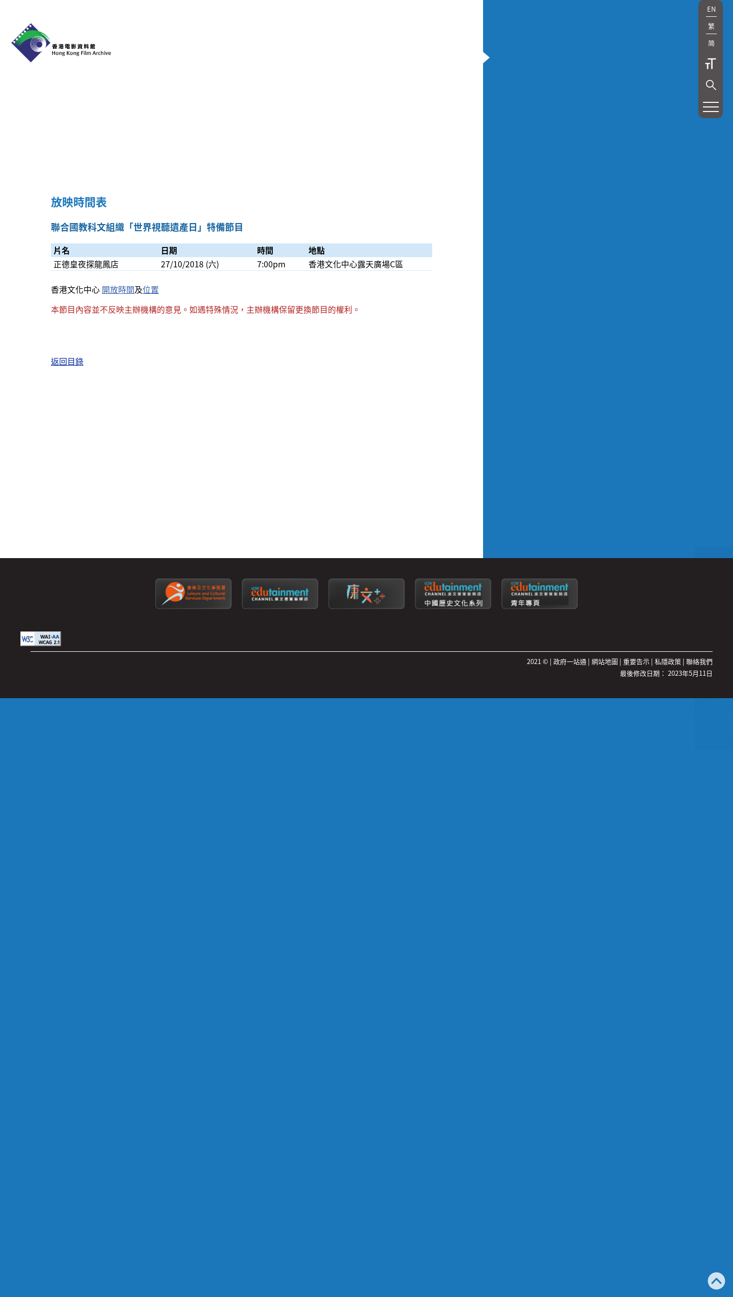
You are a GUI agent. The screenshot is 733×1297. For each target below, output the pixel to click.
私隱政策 (668, 1290)
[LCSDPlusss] (366, 1235)
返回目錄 (67, 733)
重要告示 (636, 1290)
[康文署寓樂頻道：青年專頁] (539, 1235)
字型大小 (710, 64)
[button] (711, 85)
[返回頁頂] (716, 1282)
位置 (151, 650)
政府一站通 (569, 1290)
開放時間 (118, 650)
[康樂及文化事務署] (193, 1235)
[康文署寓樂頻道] (280, 1235)
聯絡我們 (699, 1290)
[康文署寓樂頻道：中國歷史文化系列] (453, 1235)
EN (711, 9)
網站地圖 (604, 1290)
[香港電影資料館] (61, 44)
